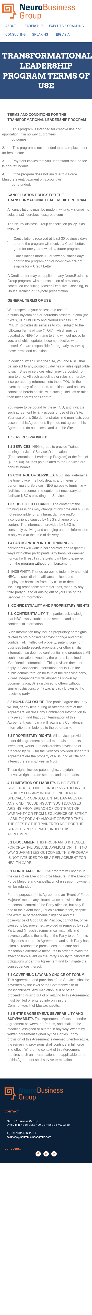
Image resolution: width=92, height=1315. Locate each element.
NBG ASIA (62, 34)
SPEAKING (40, 34)
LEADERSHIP (33, 26)
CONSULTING (15, 34)
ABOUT (10, 26)
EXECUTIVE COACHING (66, 26)
